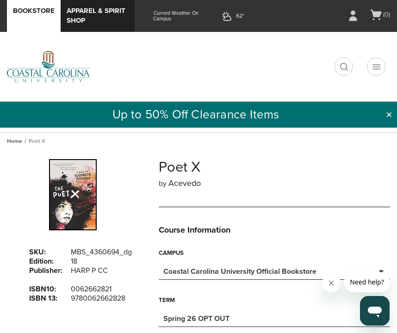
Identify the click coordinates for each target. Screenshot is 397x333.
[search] (344, 66)
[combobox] (274, 270)
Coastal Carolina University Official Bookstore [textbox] (239, 271)
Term (167, 300)
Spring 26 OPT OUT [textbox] (196, 318)
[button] (389, 114)
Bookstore (34, 10)
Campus (171, 253)
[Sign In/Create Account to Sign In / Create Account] (353, 16)
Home (14, 141)
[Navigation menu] (376, 66)
